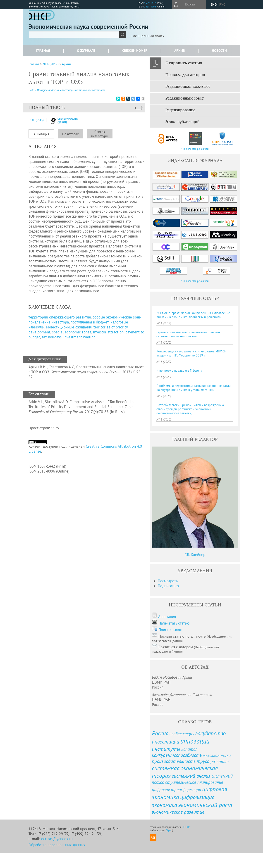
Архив (179, 50)
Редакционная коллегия (187, 87)
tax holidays (52, 337)
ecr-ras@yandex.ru (57, 838)
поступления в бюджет (90, 322)
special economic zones (71, 332)
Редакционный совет (184, 98)
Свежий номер (134, 50)
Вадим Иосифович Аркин (44, 90)
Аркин (66, 64)
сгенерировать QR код (61, 120)
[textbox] (74, 34)
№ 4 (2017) (51, 64)
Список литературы (99, 134)
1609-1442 (150, 3)
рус (222, 4)
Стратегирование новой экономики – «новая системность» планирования (188, 334)
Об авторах (70, 134)
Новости (219, 50)
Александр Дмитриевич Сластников (82, 90)
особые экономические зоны (117, 317)
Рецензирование (180, 110)
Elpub (169, 830)
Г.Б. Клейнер (195, 554)
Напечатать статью (173, 623)
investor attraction (108, 332)
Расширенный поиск (148, 35)
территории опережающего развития (60, 317)
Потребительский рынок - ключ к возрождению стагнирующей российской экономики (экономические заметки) (190, 409)
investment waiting (79, 337)
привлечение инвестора (49, 322)
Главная (43, 50)
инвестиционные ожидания (69, 327)
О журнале (86, 50)
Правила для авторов (185, 75)
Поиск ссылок (170, 629)
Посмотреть (168, 580)
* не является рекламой (195, 148)
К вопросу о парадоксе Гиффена (179, 370)
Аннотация (41, 134)
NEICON (186, 827)
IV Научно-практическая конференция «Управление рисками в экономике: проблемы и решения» (193, 315)
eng (213, 4)
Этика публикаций (182, 122)
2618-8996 (150, 6)
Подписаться (168, 585)
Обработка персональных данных (57, 844)
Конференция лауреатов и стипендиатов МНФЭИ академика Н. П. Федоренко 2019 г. (191, 353)
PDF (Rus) (36, 120)
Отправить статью (183, 63)
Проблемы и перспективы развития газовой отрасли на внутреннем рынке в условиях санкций (193, 388)
